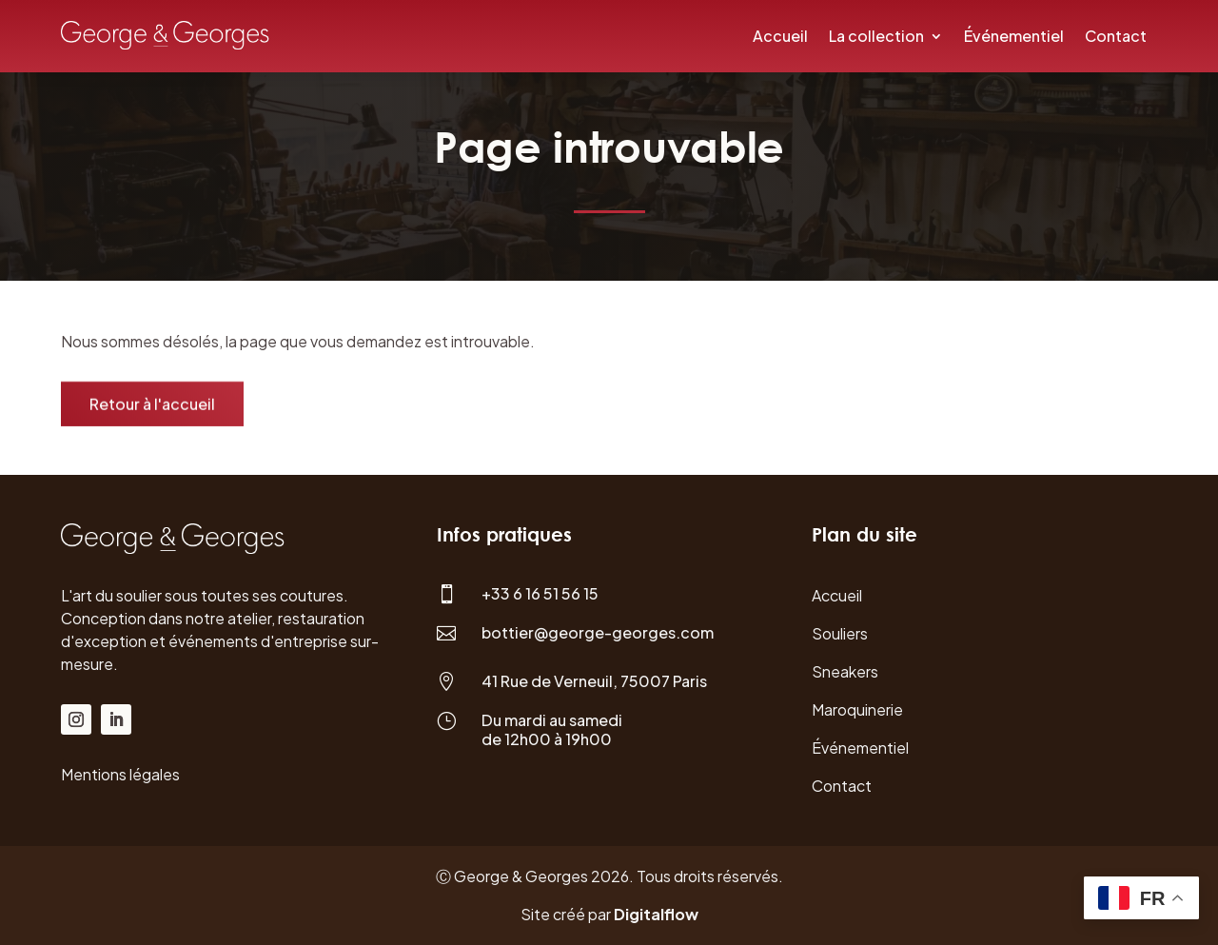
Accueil (780, 36)
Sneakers (845, 671)
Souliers (840, 633)
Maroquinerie (857, 709)
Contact (1116, 36)
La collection (876, 36)
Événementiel (1014, 36)
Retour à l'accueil (152, 406)
